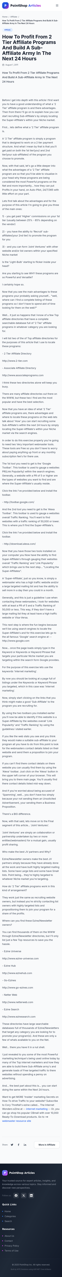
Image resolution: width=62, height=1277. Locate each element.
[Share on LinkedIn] (25, 1144)
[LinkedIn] (31, 1195)
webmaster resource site (16, 1120)
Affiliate (7, 30)
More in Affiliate (47, 1144)
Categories (9, 1216)
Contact (7, 1240)
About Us (8, 1236)
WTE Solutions (22, 1269)
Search (7, 1221)
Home (6, 1211)
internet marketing (37, 1108)
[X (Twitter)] (23, 1195)
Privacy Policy (10, 1245)
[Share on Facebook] (18, 1144)
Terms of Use (10, 1250)
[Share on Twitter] (12, 1144)
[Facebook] (16, 1195)
